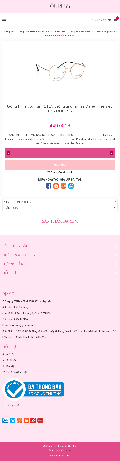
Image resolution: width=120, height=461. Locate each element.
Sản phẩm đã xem (60, 220)
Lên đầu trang (60, 455)
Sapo (68, 449)
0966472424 (21, 319)
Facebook (13, 405)
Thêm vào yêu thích (60, 172)
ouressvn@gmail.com (21, 325)
